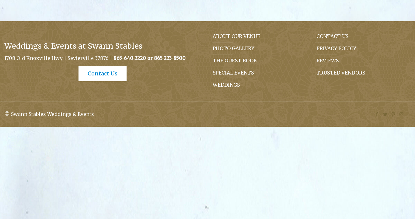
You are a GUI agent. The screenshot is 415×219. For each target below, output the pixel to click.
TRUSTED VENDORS (340, 73)
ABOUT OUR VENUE (236, 36)
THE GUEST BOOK (235, 60)
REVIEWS (327, 60)
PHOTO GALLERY (233, 48)
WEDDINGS (226, 85)
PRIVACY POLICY (336, 48)
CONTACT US (332, 36)
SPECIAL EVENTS (233, 73)
